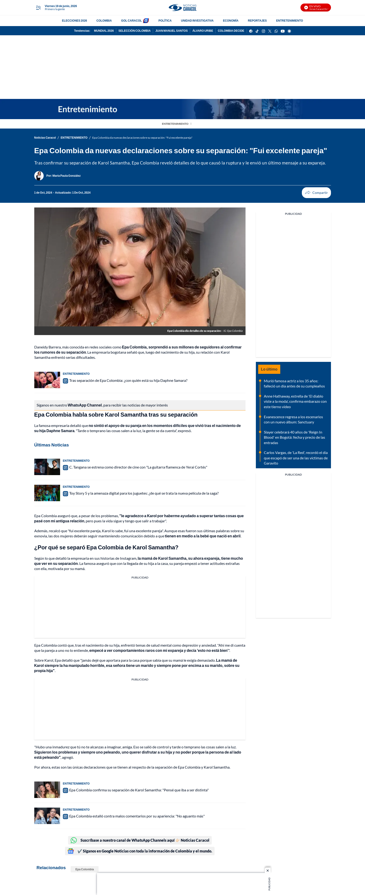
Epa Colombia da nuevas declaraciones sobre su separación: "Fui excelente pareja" (142, 137)
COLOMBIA (104, 20)
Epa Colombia (84, 869)
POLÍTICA (165, 20)
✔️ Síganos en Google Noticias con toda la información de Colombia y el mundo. (139, 851)
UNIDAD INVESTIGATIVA (197, 20)
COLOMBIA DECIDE (231, 30)
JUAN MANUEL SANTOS (171, 30)
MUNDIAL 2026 (104, 30)
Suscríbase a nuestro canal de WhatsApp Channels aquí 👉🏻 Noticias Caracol (139, 840)
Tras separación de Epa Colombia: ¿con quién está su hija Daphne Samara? (128, 380)
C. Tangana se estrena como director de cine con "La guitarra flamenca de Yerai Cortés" (138, 467)
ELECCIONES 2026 (74, 20)
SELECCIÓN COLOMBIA (135, 30)
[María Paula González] (67, 175)
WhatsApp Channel (85, 405)
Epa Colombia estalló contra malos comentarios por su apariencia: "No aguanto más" (137, 816)
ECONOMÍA (230, 20)
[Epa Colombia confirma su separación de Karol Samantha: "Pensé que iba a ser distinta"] (47, 790)
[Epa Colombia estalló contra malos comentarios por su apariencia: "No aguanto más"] (47, 816)
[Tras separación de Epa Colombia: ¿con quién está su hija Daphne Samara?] (47, 380)
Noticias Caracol (45, 137)
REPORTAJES (257, 20)
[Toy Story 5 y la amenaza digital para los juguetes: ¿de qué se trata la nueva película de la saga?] (47, 493)
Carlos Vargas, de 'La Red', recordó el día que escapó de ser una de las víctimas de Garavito (296, 457)
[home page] (182, 7)
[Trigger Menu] (38, 8)
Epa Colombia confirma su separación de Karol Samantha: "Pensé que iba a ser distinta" (139, 790)
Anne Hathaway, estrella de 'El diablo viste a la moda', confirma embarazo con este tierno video (295, 401)
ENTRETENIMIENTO (289, 20)
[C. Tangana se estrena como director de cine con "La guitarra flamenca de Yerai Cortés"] (47, 467)
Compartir (308, 193)
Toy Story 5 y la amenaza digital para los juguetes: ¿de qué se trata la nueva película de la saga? (144, 493)
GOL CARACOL (131, 20)
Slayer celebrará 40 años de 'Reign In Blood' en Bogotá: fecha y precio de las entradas (294, 437)
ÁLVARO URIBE (202, 30)
